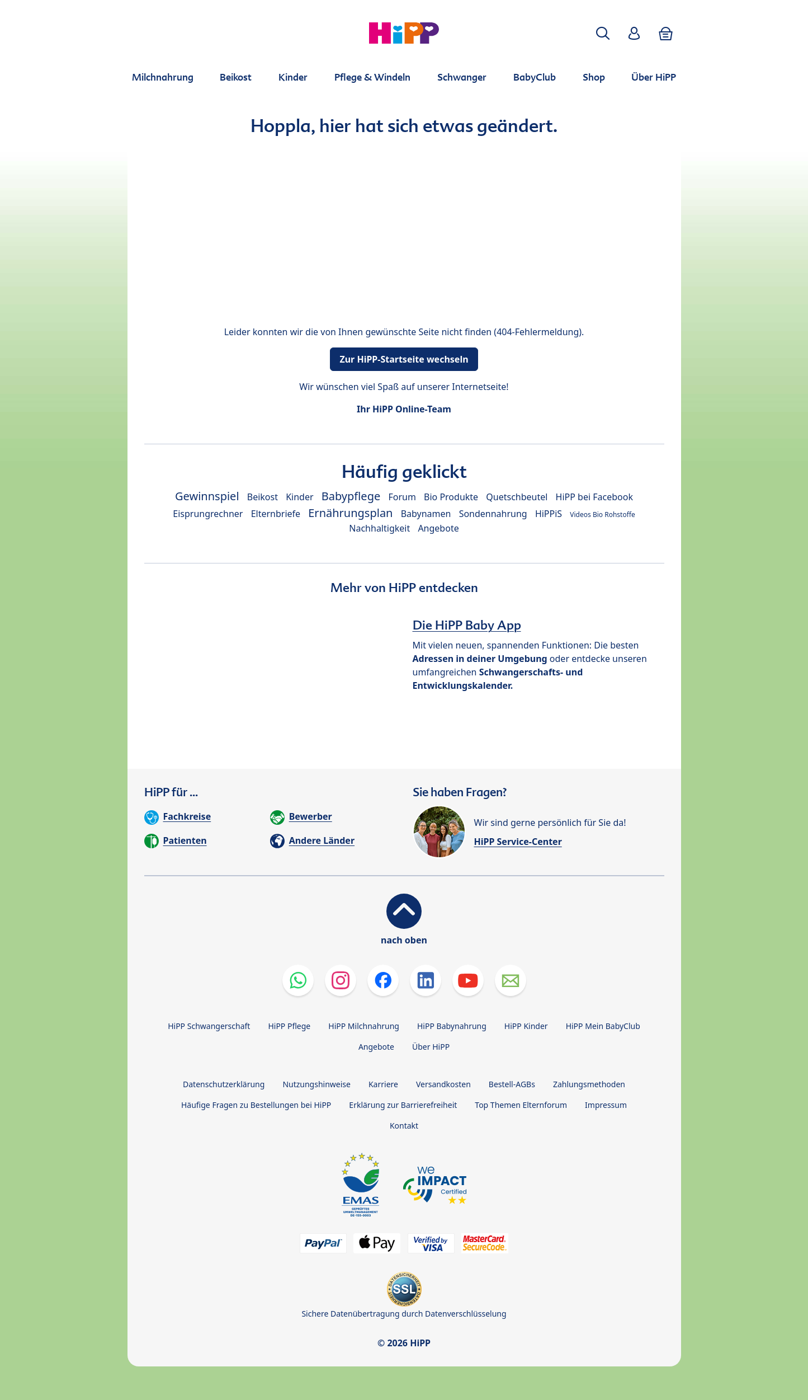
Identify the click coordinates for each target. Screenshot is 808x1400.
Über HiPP (431, 1046)
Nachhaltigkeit (379, 528)
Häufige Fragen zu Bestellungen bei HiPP (256, 1105)
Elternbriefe (275, 514)
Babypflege (351, 496)
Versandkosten (443, 1084)
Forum (401, 497)
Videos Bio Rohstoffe (602, 514)
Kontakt (404, 1125)
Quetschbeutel (516, 497)
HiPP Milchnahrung (363, 1026)
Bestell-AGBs (512, 1084)
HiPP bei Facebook (594, 497)
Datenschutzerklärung (223, 1084)
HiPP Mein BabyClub (603, 1026)
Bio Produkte (451, 497)
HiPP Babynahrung (451, 1026)
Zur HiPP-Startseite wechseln (403, 359)
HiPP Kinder (526, 1026)
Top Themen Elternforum (521, 1105)
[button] (602, 33)
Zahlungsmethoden (589, 1084)
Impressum (606, 1105)
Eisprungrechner (208, 514)
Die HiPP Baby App (467, 625)
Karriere (383, 1084)
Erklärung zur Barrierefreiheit (403, 1105)
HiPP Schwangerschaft (209, 1026)
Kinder (299, 497)
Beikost (262, 497)
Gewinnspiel (207, 496)
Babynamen (426, 514)
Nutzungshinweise (316, 1084)
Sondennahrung (493, 514)
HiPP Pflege (289, 1026)
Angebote (438, 528)
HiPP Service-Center (518, 841)
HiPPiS (548, 514)
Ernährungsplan (350, 512)
